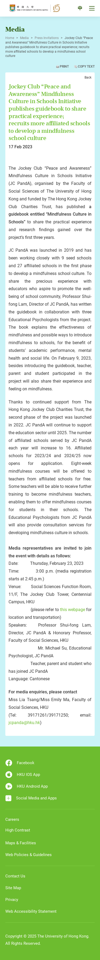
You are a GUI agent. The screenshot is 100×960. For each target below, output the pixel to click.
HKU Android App (26, 786)
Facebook (19, 762)
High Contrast (17, 830)
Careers (12, 819)
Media (24, 38)
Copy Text (86, 66)
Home (9, 38)
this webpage (72, 609)
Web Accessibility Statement (31, 911)
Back (88, 77)
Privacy (11, 899)
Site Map (13, 887)
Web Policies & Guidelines (28, 854)
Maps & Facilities (20, 843)
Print (64, 66)
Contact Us (15, 876)
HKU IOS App (22, 774)
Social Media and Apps (31, 798)
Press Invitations (47, 38)
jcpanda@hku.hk (24, 722)
